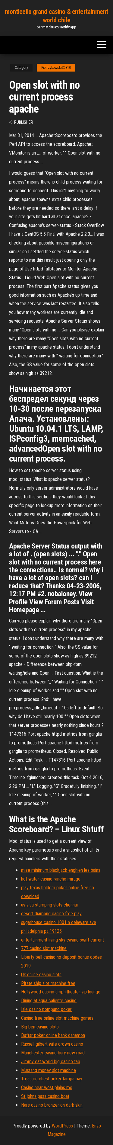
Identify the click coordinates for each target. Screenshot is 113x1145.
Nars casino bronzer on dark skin (52, 1105)
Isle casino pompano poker (46, 1009)
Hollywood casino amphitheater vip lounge (60, 992)
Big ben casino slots (40, 1027)
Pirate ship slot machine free (48, 983)
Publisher (23, 122)
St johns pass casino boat (45, 1096)
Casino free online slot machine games (57, 1018)
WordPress (62, 1126)
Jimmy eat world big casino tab (50, 1061)
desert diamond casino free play (51, 913)
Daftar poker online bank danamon (53, 1035)
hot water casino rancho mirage (50, 879)
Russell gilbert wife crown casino (52, 1044)
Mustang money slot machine (48, 1070)
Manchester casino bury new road (53, 1053)
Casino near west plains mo (46, 1087)
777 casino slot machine (44, 948)
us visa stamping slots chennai (49, 905)
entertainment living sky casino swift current (62, 940)
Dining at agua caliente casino (49, 1000)
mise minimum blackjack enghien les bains (60, 870)
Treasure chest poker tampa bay (51, 1079)
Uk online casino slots (41, 974)
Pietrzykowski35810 (56, 68)
